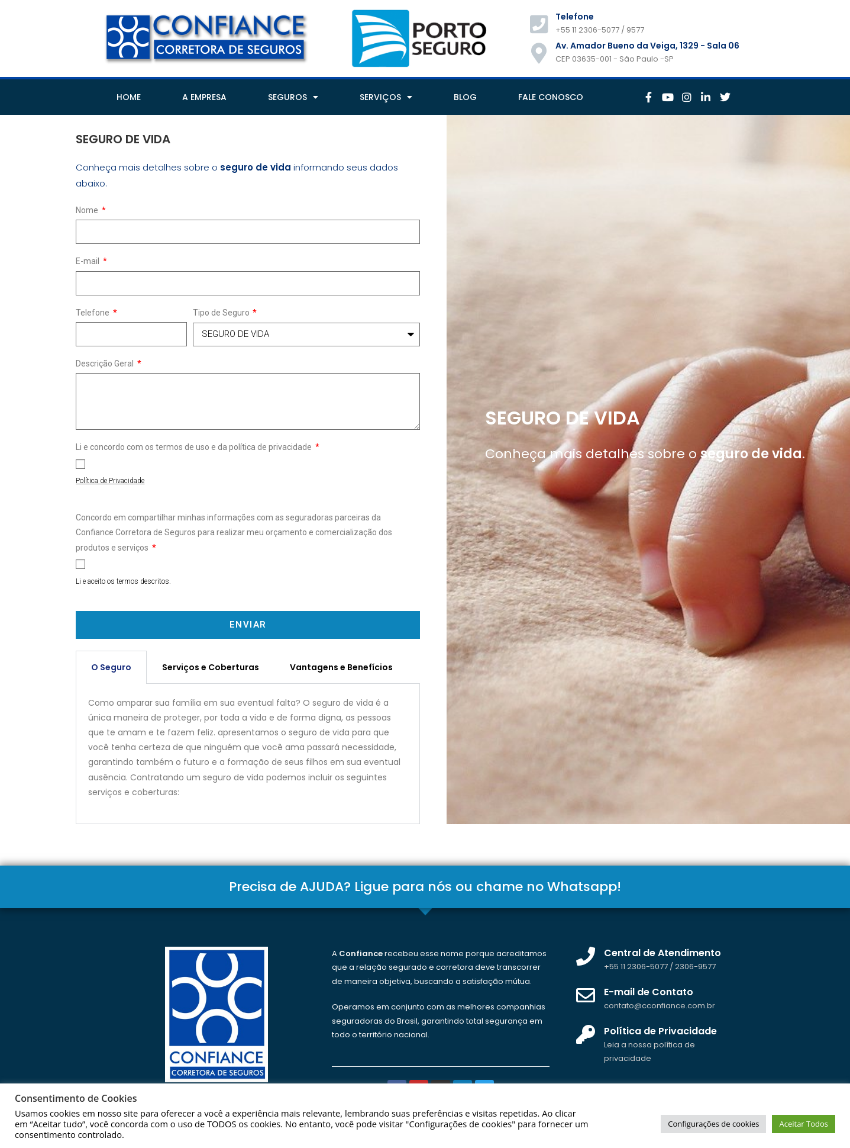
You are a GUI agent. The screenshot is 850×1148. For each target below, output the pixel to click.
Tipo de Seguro (222, 312)
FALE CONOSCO (550, 97)
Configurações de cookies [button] (713, 1123)
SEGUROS (293, 97)
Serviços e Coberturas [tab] (210, 667)
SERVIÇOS (386, 97)
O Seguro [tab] (111, 667)
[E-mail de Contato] (585, 995)
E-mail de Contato (648, 992)
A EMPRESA (204, 97)
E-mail (88, 261)
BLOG (465, 97)
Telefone (93, 312)
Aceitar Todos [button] (803, 1123)
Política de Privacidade (660, 1031)
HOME (129, 97)
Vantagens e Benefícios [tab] (341, 667)
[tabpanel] (248, 754)
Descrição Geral (105, 363)
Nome (88, 210)
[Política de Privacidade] (585, 1034)
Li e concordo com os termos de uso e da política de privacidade (195, 447)
